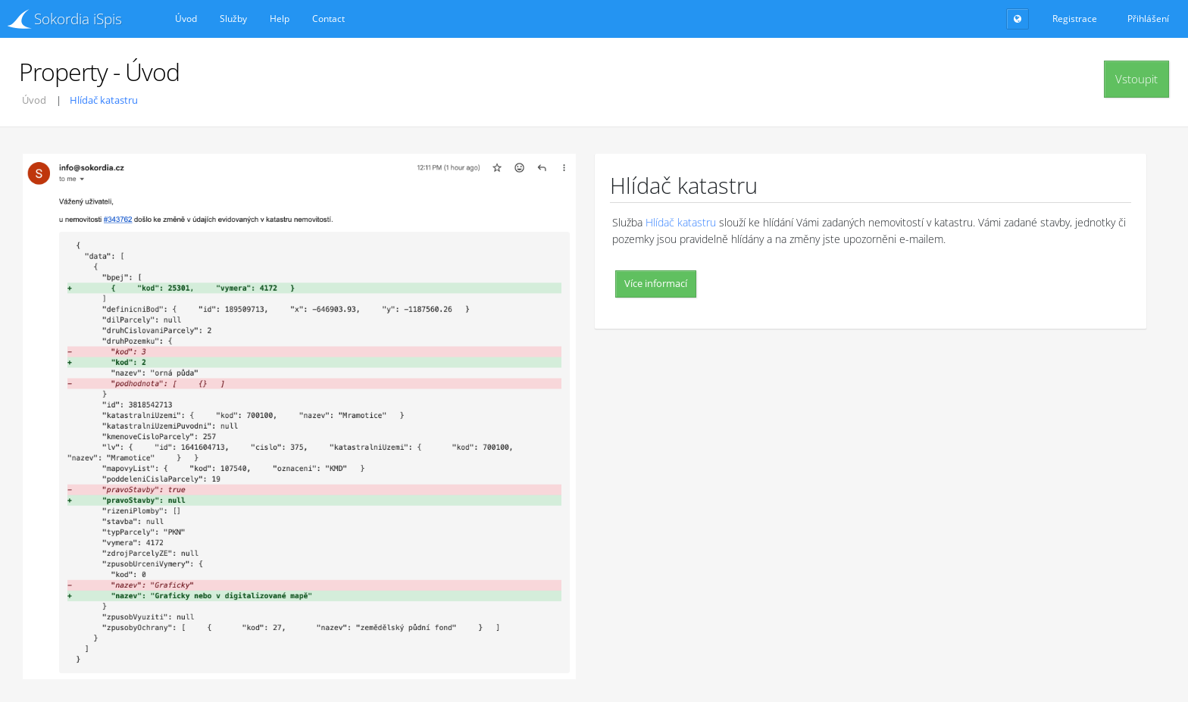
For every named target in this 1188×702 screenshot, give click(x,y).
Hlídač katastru (104, 100)
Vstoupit (1136, 78)
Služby (233, 18)
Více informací (655, 283)
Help (279, 18)
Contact (328, 18)
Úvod (186, 18)
